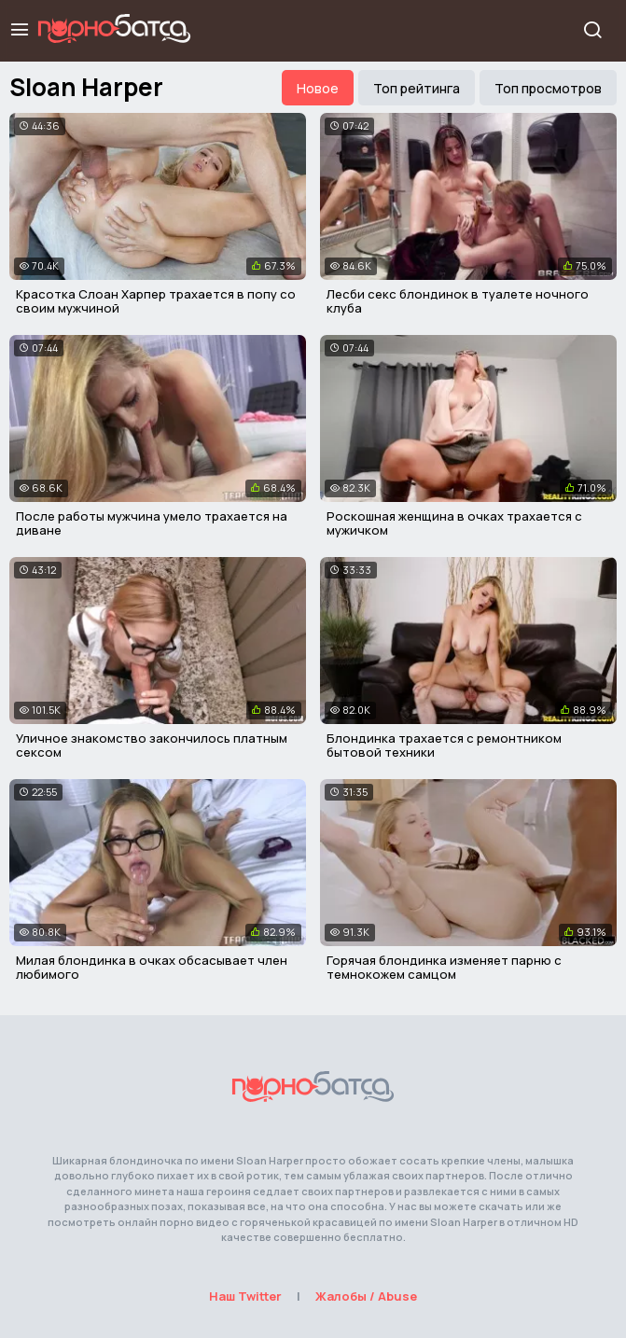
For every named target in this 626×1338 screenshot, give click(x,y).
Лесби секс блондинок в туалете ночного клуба (458, 301)
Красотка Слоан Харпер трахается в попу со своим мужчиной (156, 301)
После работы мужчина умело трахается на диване (151, 523)
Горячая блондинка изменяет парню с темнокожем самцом (444, 967)
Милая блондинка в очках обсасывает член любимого (151, 967)
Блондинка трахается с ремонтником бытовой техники (444, 745)
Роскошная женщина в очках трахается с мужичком (454, 523)
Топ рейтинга (416, 88)
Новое (318, 88)
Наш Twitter (245, 1296)
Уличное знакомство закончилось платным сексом (151, 745)
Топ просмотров (548, 88)
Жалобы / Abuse (366, 1296)
